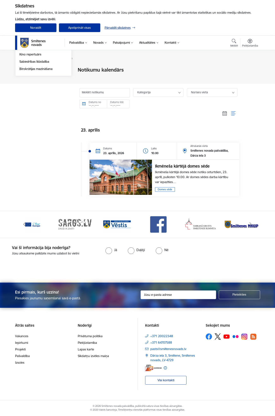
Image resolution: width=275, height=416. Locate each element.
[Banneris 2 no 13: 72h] (75, 224)
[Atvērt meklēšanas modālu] (234, 43)
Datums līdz (117, 102)
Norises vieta (199, 92)
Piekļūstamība (87, 343)
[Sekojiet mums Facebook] (209, 336)
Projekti (20, 349)
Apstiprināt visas (79, 28)
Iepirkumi (21, 343)
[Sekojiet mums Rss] (253, 337)
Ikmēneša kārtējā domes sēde (182, 166)
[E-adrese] (153, 367)
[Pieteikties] (239, 294)
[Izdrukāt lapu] (249, 68)
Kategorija (144, 92)
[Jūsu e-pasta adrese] (178, 294)
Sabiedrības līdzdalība (34, 106)
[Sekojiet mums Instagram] (244, 337)
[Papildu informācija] (165, 367)
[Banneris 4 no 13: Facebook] (158, 224)
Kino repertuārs (30, 99)
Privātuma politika (90, 336)
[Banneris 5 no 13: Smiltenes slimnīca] (200, 224)
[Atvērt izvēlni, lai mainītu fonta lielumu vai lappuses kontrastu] (250, 43)
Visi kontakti (166, 380)
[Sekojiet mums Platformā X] (218, 336)
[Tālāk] (250, 224)
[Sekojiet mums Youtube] (227, 336)
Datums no (95, 102)
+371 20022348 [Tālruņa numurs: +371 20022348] (161, 336)
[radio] (111, 249)
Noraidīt (35, 28)
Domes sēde (165, 189)
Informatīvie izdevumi (34, 84)
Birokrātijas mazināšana (36, 113)
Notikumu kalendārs (33, 70)
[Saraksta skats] (233, 113)
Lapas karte (86, 349)
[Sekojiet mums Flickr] (235, 336)
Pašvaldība (22, 356)
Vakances (21, 336)
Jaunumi (25, 77)
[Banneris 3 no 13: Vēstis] (116, 224)
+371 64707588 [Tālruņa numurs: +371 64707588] (161, 342)
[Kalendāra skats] (224, 113)
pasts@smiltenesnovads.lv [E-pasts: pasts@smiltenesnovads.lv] (168, 349)
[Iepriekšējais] (24, 224)
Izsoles (19, 362)
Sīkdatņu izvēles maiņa (93, 356)
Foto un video (29, 92)
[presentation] (145, 267)
